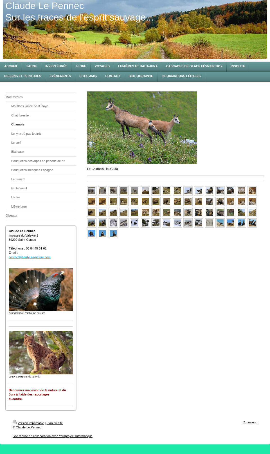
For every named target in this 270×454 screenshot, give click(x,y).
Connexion (249, 422)
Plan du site (55, 423)
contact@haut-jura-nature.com (30, 257)
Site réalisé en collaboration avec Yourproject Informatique (53, 436)
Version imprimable (28, 423)
